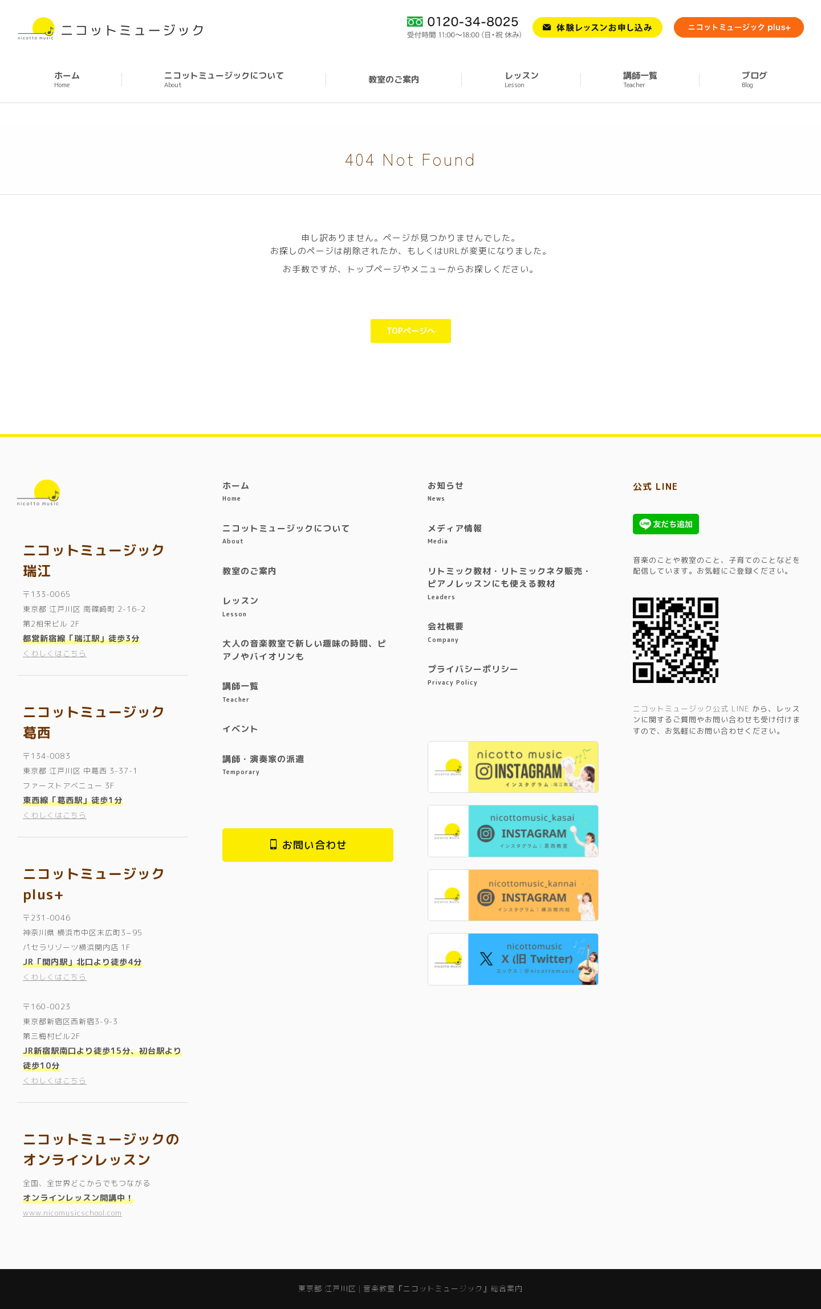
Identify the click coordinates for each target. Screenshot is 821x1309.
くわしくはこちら (55, 653)
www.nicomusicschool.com (72, 1213)
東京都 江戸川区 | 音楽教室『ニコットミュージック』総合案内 (108, 10)
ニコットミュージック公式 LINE (691, 708)
